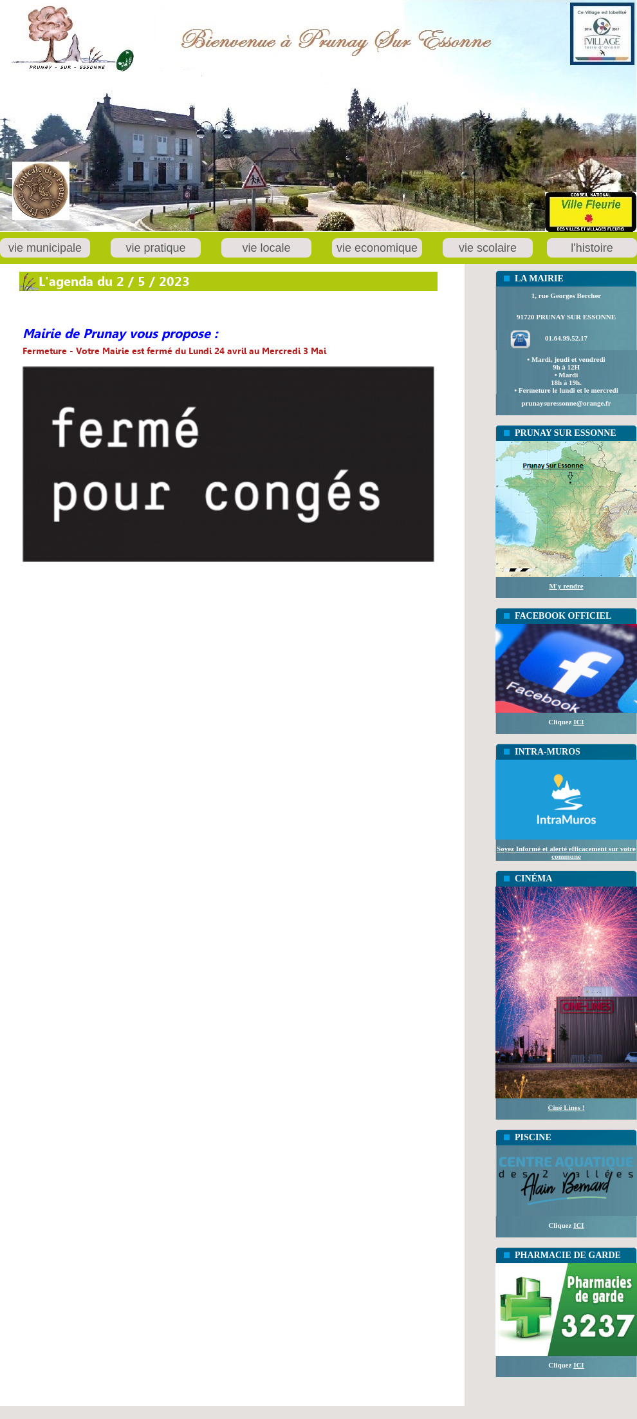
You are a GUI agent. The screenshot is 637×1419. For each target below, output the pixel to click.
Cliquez (566, 722)
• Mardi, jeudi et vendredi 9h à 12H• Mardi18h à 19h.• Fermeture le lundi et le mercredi (566, 374)
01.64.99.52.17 (566, 338)
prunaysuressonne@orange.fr (566, 403)
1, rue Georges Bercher (566, 295)
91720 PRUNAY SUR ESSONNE (566, 317)
